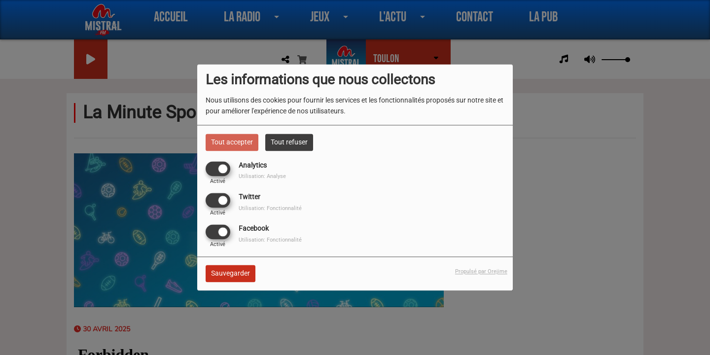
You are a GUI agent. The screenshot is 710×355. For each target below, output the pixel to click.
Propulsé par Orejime (481, 272)
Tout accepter (232, 142)
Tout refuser (289, 142)
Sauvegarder (230, 274)
